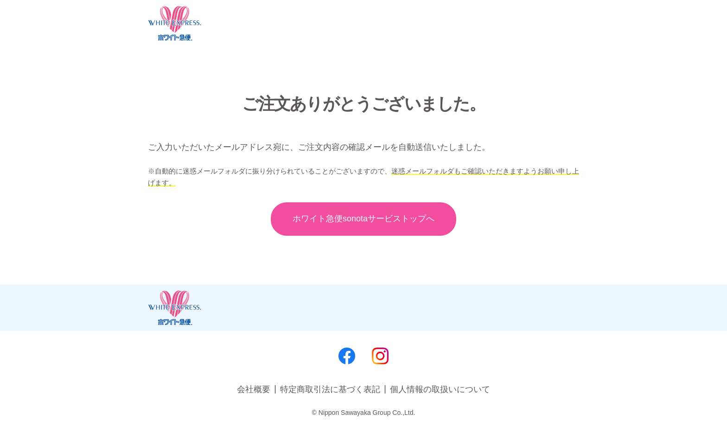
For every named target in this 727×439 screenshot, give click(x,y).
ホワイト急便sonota (363, 218)
